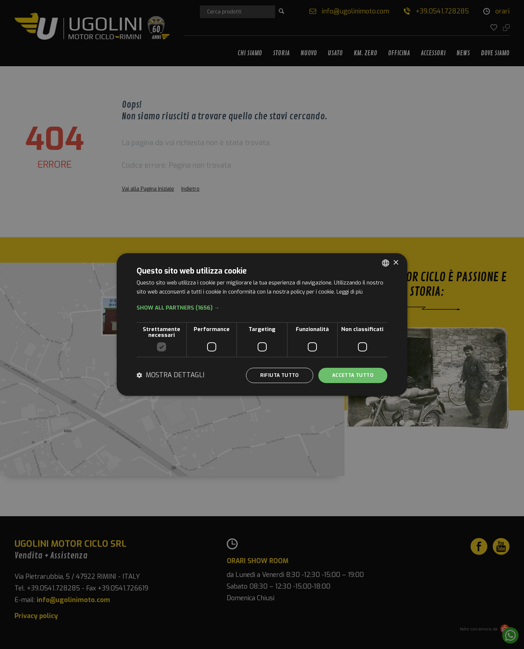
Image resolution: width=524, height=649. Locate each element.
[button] (262, 307)
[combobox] (385, 262)
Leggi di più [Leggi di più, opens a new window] (350, 291)
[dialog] (262, 325)
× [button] (395, 262)
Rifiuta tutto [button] (274, 375)
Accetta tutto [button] (351, 375)
